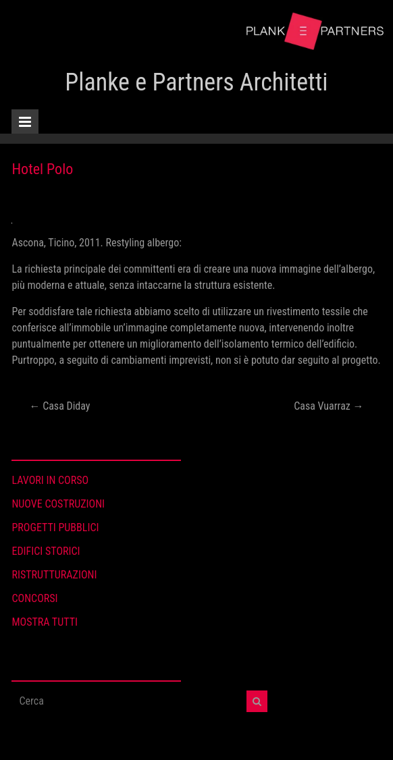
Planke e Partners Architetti (196, 82)
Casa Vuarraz (328, 406)
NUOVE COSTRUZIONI (58, 503)
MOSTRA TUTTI (44, 622)
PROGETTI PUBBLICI (55, 527)
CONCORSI (34, 598)
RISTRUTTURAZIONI (54, 574)
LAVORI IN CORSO (49, 480)
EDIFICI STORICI (45, 551)
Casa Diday (59, 406)
